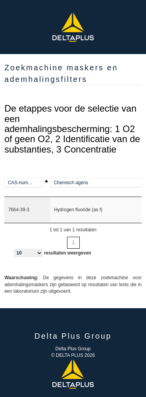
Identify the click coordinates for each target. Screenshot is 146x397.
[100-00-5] (27, 183)
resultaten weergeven (52, 253)
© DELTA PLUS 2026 (73, 355)
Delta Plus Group (73, 348)
